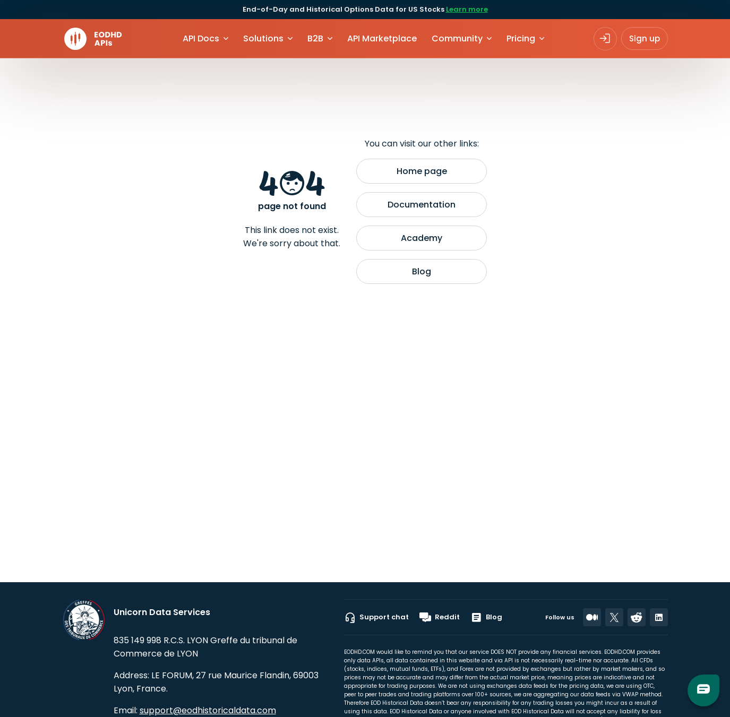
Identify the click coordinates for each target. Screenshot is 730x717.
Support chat (376, 617)
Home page (422, 171)
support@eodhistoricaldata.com (208, 710)
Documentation (422, 204)
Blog (421, 271)
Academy (421, 238)
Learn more (467, 9)
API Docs (201, 38)
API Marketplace (382, 38)
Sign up (644, 38)
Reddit (439, 617)
